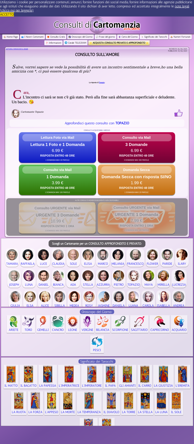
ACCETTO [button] (7, 14)
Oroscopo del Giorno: (97, 312)
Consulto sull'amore (97, 54)
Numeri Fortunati (180, 36)
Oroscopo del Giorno (81, 36)
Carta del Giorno (128, 36)
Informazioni (53, 42)
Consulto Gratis (56, 36)
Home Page (11, 36)
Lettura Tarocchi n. (17, 49)
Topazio (102, 83)
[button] (57, 147)
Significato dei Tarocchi (154, 36)
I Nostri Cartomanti (32, 36)
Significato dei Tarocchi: (97, 361)
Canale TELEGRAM (75, 42)
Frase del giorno (105, 36)
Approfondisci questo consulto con (97, 123)
